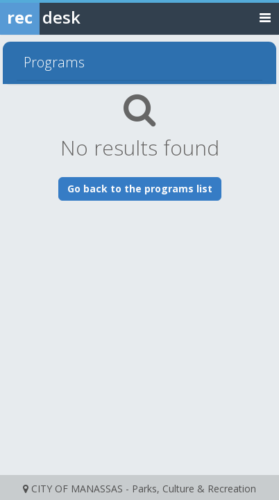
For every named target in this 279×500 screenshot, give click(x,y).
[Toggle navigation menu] (265, 17)
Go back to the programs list (139, 188)
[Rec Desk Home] (76, 17)
